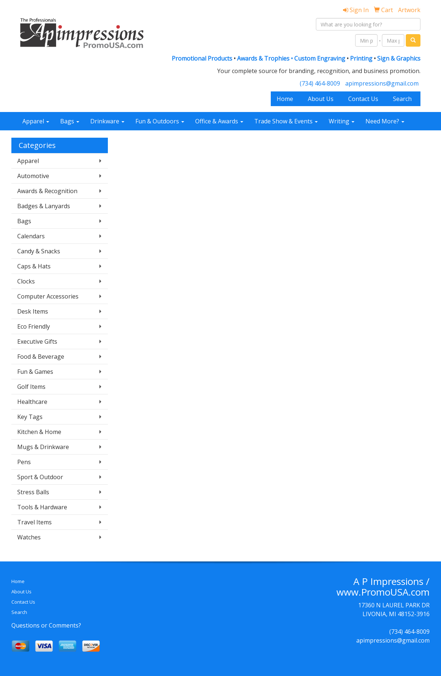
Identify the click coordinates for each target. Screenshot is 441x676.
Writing (341, 121)
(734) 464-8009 (320, 83)
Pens (24, 462)
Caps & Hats (34, 266)
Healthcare (32, 402)
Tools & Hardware (42, 507)
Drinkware (107, 121)
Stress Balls (33, 492)
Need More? (384, 121)
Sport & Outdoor (40, 477)
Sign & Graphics (398, 58)
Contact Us (363, 99)
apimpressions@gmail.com (382, 83)
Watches (29, 537)
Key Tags (30, 417)
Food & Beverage (40, 357)
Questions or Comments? (46, 625)
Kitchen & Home (39, 432)
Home (285, 99)
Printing (361, 58)
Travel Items (34, 522)
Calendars (31, 236)
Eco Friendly (33, 326)
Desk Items (32, 311)
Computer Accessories (48, 296)
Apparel (35, 121)
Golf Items (31, 387)
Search (402, 99)
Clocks (26, 281)
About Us (321, 99)
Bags (69, 121)
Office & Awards (219, 121)
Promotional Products (203, 58)
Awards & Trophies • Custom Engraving (291, 58)
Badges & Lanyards (43, 206)
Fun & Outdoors (159, 121)
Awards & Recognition (47, 191)
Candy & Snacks (38, 251)
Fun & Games (35, 372)
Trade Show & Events (286, 121)
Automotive (33, 176)
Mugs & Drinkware (43, 447)
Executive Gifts (37, 341)
